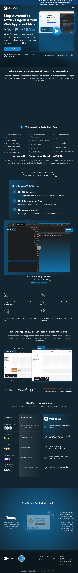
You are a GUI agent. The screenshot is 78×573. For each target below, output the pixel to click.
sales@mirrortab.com (52, 559)
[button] (72, 8)
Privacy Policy (32, 571)
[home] (11, 8)
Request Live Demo (12, 49)
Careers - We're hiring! (65, 564)
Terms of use (24, 571)
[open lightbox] (56, 22)
